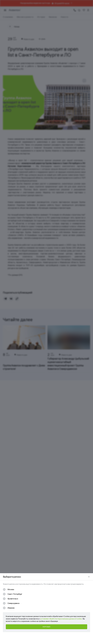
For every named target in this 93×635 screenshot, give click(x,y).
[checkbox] (8, 589)
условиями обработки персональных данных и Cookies (61, 619)
